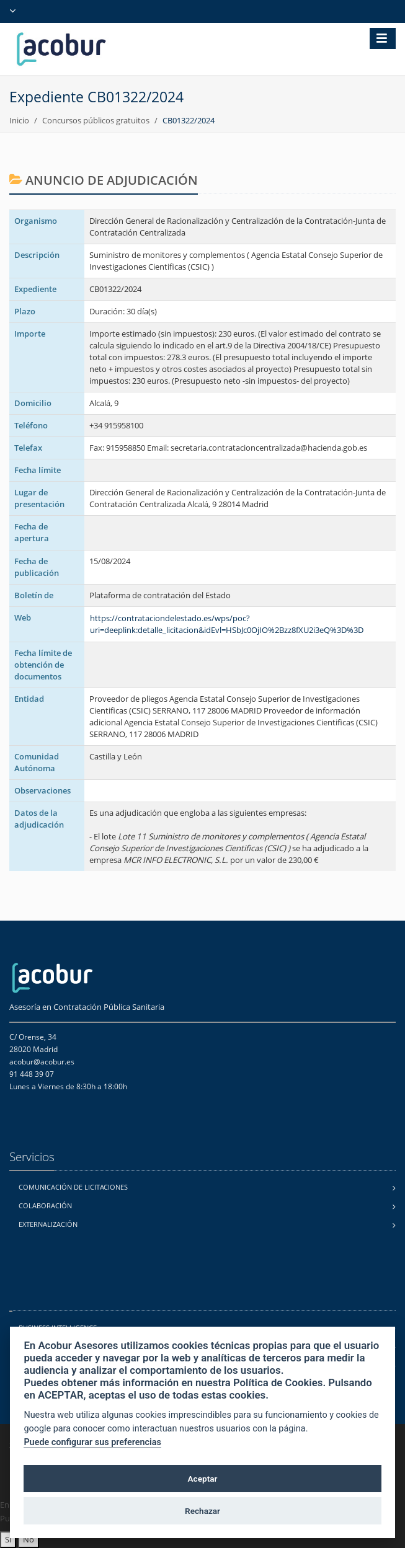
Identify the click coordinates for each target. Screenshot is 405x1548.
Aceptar (203, 1479)
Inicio (19, 120)
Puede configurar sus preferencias (92, 1442)
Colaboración (45, 1205)
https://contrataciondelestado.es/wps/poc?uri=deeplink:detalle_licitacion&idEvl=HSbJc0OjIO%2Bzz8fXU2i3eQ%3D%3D (226, 624)
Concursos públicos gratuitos (95, 120)
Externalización (48, 1224)
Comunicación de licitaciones (73, 1187)
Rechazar (202, 1511)
